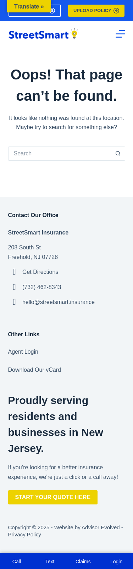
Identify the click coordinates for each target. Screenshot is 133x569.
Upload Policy (96, 10)
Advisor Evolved (101, 527)
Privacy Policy (24, 534)
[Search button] (118, 154)
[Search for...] (59, 154)
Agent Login (23, 352)
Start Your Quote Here (53, 497)
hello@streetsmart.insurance (58, 302)
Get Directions (40, 272)
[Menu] (120, 34)
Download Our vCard (34, 370)
